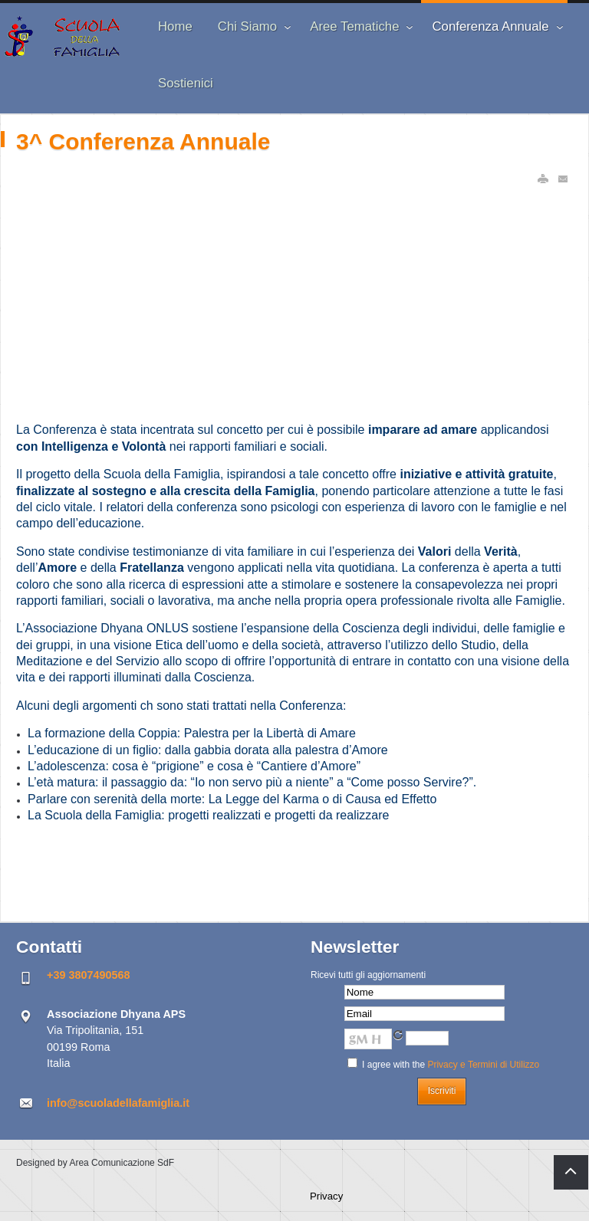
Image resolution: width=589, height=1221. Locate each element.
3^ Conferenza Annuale (143, 141)
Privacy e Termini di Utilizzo (483, 1064)
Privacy (326, 1196)
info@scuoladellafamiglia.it (118, 1103)
